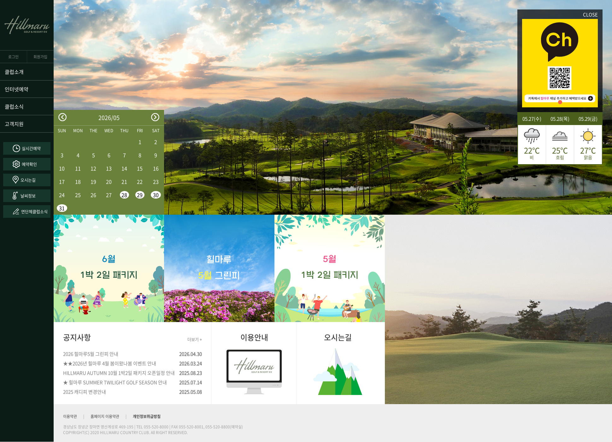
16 (156, 168)
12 (93, 168)
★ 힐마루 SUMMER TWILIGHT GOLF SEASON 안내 (115, 382)
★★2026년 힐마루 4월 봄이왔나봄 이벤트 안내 (109, 363)
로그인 (13, 57)
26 (93, 195)
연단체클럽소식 (34, 211)
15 (140, 168)
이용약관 (70, 416)
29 (140, 195)
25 (78, 195)
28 (124, 195)
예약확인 (29, 164)
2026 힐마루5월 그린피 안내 (90, 353)
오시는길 (28, 180)
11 (78, 168)
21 (124, 181)
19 (93, 181)
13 (109, 168)
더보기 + (194, 339)
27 (109, 195)
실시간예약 (31, 148)
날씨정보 (28, 196)
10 (62, 168)
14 (124, 168)
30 (156, 195)
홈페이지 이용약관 (105, 416)
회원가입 (40, 57)
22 (140, 181)
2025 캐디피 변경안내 (84, 391)
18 (78, 181)
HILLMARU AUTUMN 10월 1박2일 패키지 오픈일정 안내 (119, 372)
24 (62, 195)
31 (62, 208)
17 (62, 181)
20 (109, 181)
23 (156, 181)
